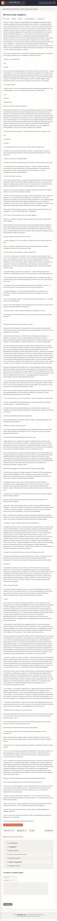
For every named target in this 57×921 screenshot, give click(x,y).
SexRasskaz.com (21, 916)
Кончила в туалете (14, 858)
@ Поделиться (49, 830)
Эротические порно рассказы (11, 9)
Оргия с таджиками (14, 862)
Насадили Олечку (13, 866)
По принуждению (30, 19)
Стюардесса (11, 847)
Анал (22, 9)
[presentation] (14, 903)
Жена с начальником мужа (17, 854)
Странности (41, 19)
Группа (14, 19)
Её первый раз (12, 843)
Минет (20, 19)
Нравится (21, 830)
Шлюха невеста (13, 850)
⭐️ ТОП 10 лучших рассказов (13, 825)
